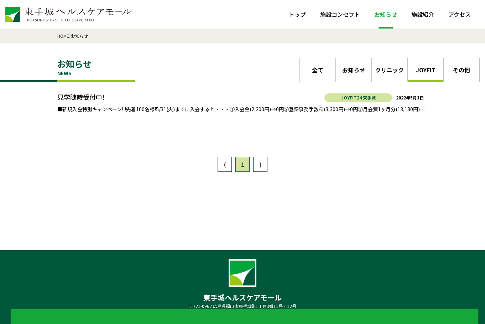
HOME (63, 36)
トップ (297, 14)
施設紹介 (422, 14)
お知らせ (385, 14)
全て (317, 70)
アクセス (459, 14)
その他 (461, 70)
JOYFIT (426, 70)
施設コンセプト (340, 14)
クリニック (389, 70)
